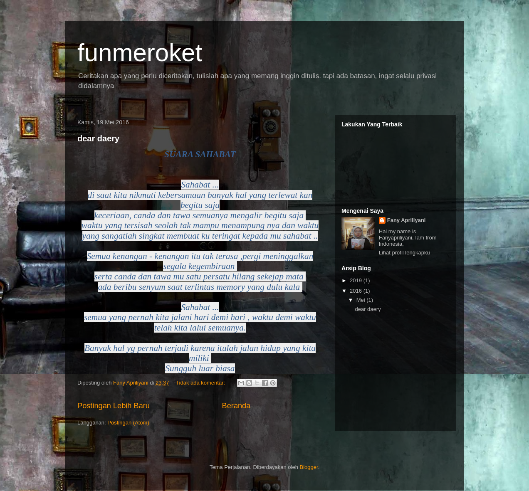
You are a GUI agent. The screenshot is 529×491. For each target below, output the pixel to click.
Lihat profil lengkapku (404, 252)
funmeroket (139, 53)
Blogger (309, 467)
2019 (356, 280)
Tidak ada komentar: (201, 383)
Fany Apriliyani (406, 220)
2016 (356, 291)
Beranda (236, 406)
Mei (361, 300)
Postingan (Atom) (128, 422)
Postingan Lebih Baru (113, 406)
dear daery (98, 138)
